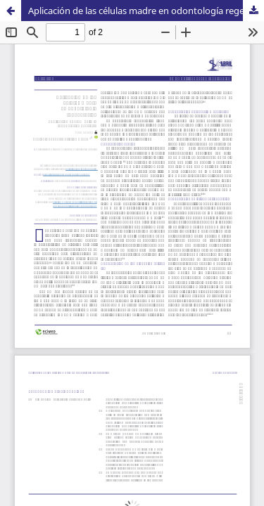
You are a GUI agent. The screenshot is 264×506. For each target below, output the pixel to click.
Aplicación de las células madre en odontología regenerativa (146, 10)
